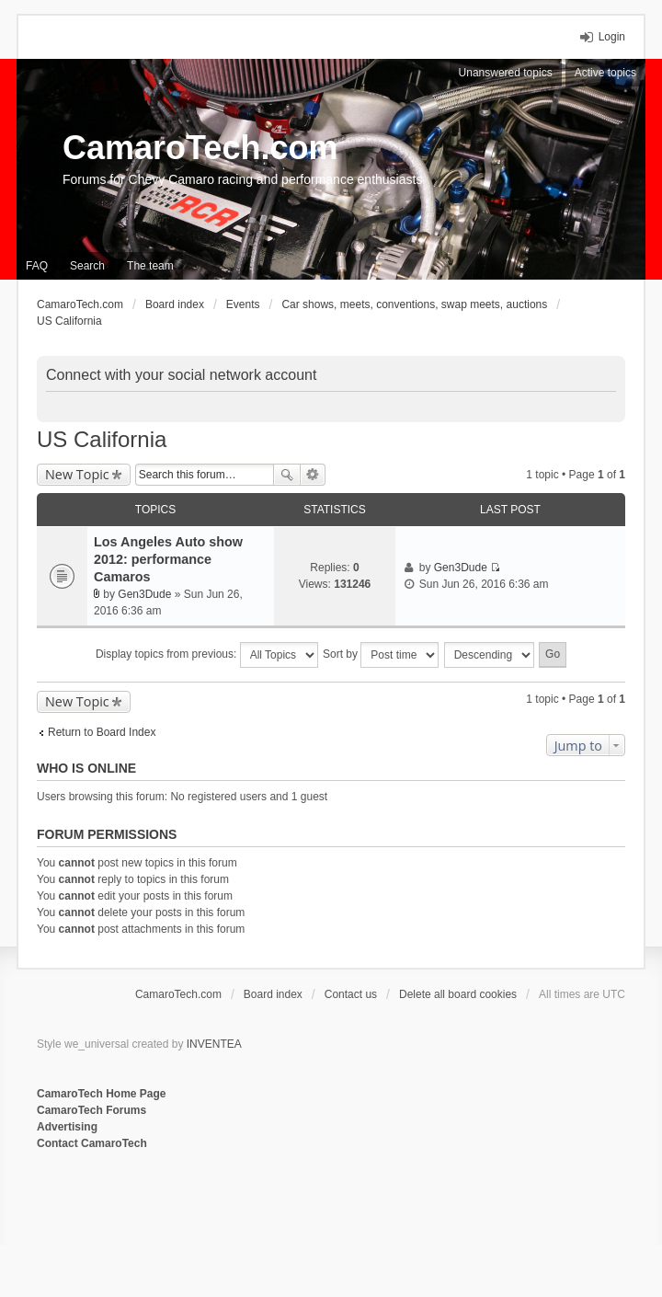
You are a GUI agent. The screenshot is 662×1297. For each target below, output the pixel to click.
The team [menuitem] (150, 265)
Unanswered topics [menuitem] (506, 72)
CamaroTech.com (200, 147)
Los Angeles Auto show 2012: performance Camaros (168, 559)
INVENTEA (214, 1044)
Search (287, 475)
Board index (273, 994)
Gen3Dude (144, 594)
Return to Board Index (101, 732)
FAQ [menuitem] (37, 265)
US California (101, 439)
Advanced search (313, 475)
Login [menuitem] (612, 36)
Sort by (381, 655)
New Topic (77, 474)
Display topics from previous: (207, 655)
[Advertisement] (261, 1212)
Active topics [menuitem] (605, 72)
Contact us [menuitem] (351, 994)
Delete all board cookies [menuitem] (458, 994)
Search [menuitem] (87, 265)
